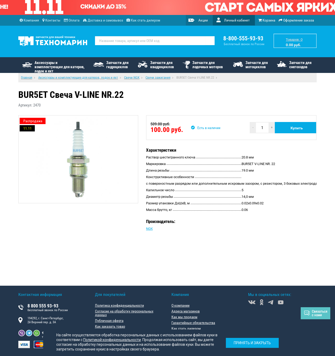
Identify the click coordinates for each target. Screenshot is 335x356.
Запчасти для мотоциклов (256, 64)
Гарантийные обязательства (193, 323)
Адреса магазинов (185, 311)
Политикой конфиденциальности (112, 340)
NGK (149, 228)
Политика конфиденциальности (119, 305)
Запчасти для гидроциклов (117, 64)
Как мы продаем (184, 317)
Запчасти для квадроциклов (162, 64)
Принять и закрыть (252, 343)
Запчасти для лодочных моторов (207, 64)
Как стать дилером (186, 328)
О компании (180, 305)
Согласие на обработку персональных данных (124, 313)
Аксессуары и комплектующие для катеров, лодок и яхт (60, 66)
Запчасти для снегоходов (300, 64)
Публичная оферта (109, 320)
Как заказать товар (110, 326)
